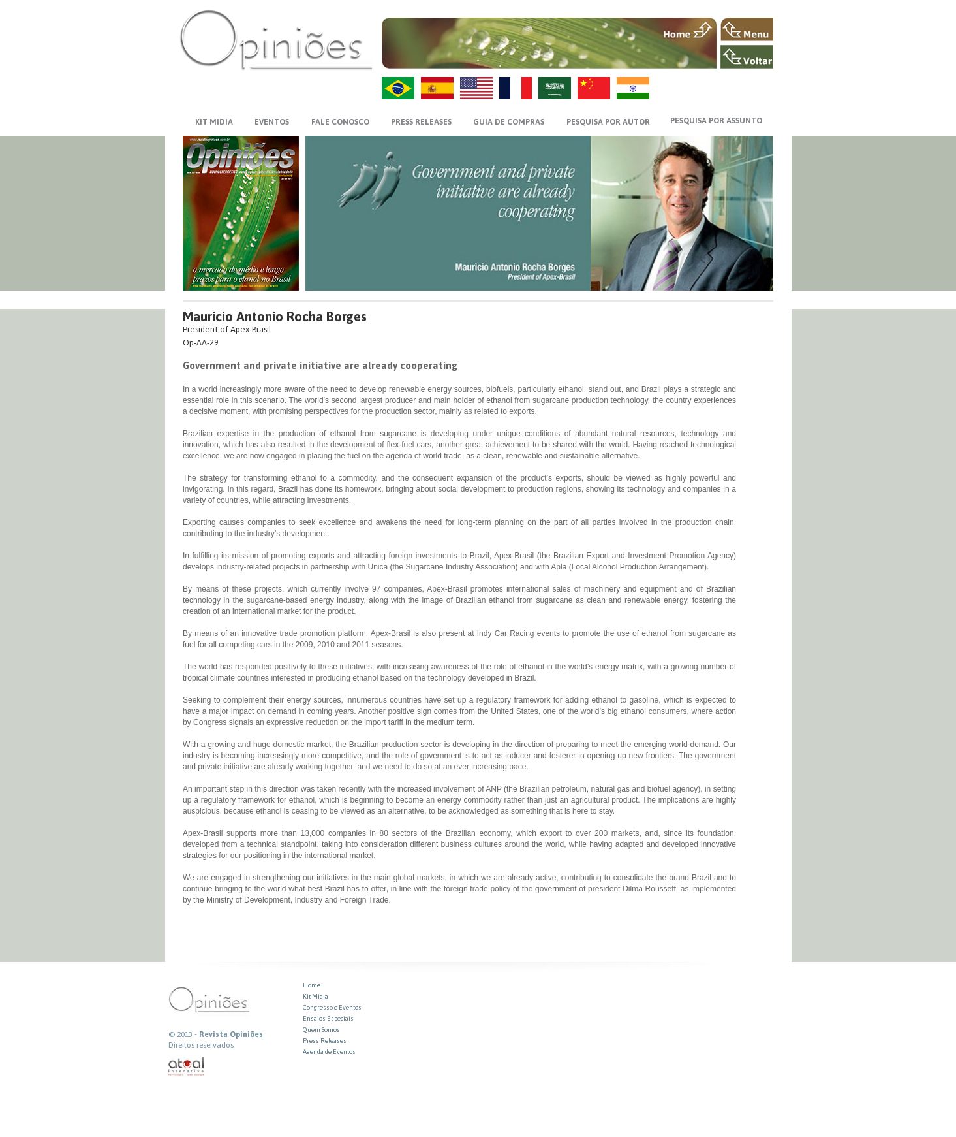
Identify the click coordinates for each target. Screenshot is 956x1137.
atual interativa (186, 1067)
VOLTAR (746, 57)
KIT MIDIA (214, 122)
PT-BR (398, 88)
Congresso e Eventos (332, 1007)
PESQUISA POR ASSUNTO (716, 120)
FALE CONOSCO (340, 122)
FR (515, 88)
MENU (746, 29)
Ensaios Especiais (328, 1018)
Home (311, 985)
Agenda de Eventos (329, 1051)
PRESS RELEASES (421, 122)
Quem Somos (321, 1029)
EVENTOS (271, 122)
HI (633, 88)
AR (554, 88)
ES (437, 88)
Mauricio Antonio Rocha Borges (275, 316)
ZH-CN (594, 88)
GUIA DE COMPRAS (508, 122)
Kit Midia (315, 996)
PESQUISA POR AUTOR (608, 122)
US (476, 88)
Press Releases (325, 1040)
